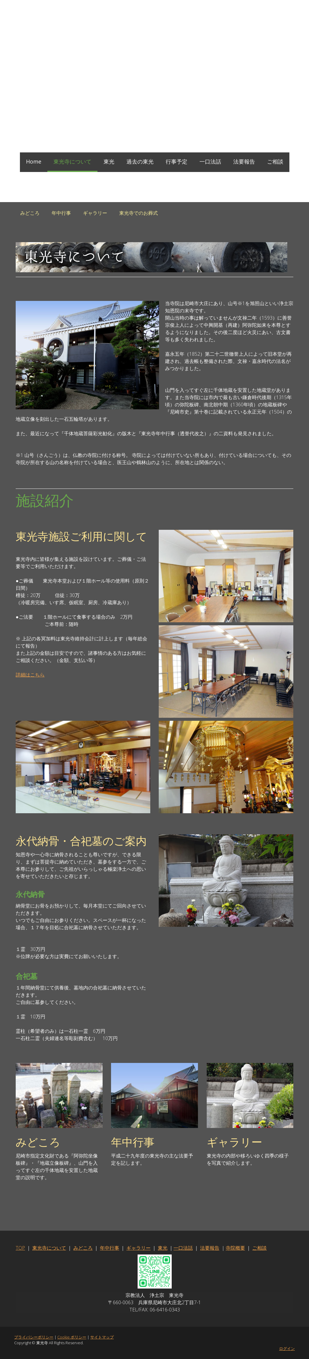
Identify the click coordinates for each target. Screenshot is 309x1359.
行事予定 (176, 161)
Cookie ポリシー (71, 1337)
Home (33, 161)
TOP (20, 1248)
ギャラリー (95, 213)
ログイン (287, 1348)
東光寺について (72, 161)
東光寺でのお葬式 (138, 213)
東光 (109, 161)
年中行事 (61, 213)
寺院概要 (235, 1248)
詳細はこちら (30, 674)
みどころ (30, 213)
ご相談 (275, 161)
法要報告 (244, 161)
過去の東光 (140, 161)
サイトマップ (102, 1337)
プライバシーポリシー (33, 1337)
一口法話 (210, 161)
